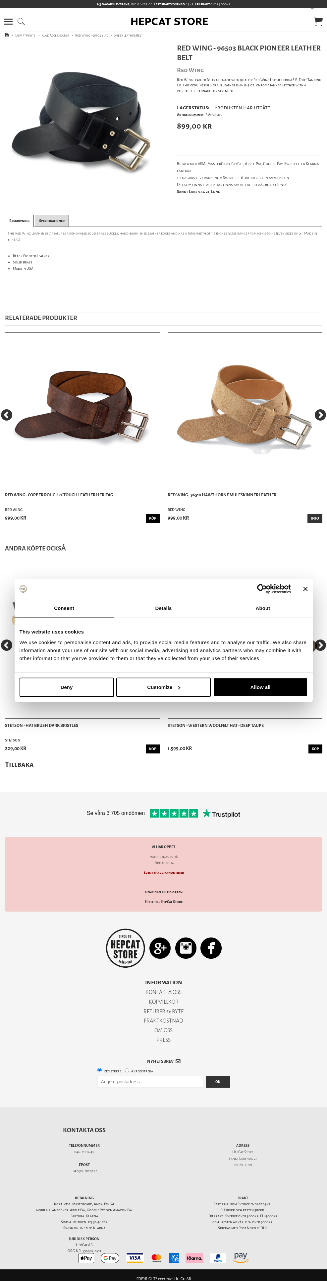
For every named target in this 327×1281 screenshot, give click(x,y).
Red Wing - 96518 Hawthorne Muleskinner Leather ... (224, 495)
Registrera (113, 1071)
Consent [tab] (64, 608)
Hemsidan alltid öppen (164, 892)
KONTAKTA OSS (163, 992)
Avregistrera (142, 1071)
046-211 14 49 (84, 1151)
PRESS (163, 1039)
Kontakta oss (84, 1130)
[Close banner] (305, 589)
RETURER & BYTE (163, 1011)
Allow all (260, 687)
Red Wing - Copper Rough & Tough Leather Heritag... (60, 495)
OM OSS (163, 1030)
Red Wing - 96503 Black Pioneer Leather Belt (109, 35)
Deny (67, 687)
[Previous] (6, 415)
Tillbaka (19, 764)
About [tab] (263, 608)
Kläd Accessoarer (55, 35)
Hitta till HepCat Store (164, 901)
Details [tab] (163, 608)
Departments (25, 35)
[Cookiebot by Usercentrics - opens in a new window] (262, 589)
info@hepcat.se (84, 1171)
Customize (163, 687)
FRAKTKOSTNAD (163, 1020)
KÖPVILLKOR (164, 1001)
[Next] (320, 415)
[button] (8, 22)
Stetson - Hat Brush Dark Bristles (41, 725)
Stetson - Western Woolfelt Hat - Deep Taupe (216, 725)
